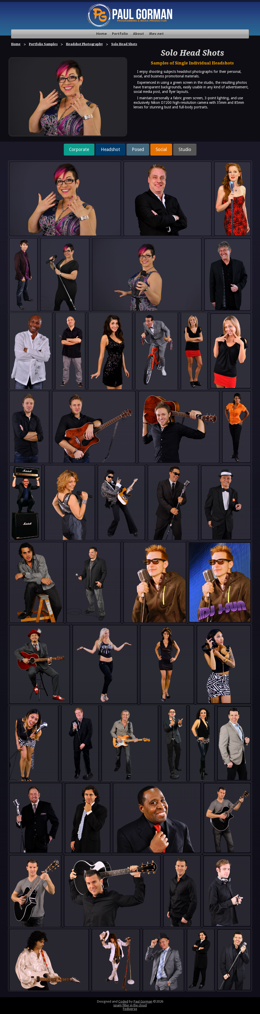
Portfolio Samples (43, 44)
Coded (123, 1001)
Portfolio (120, 34)
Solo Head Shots (124, 44)
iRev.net (156, 34)
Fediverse (130, 1009)
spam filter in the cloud (130, 1005)
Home (101, 34)
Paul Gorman (143, 1001)
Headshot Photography (84, 44)
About (138, 34)
